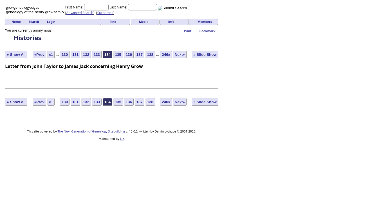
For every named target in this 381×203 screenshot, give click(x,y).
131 (75, 54)
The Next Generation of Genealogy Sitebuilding (91, 131)
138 (150, 54)
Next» (180, 54)
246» (166, 54)
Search (34, 21)
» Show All (16, 54)
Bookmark (208, 31)
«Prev (39, 54)
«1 (51, 54)
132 (86, 54)
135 (118, 54)
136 (129, 54)
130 (65, 54)
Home (16, 21)
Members (205, 21)
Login (51, 21)
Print (187, 31)
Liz (122, 138)
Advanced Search (79, 12)
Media (144, 21)
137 (139, 54)
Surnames (105, 12)
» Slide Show (205, 54)
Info (171, 21)
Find (113, 21)
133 (97, 54)
